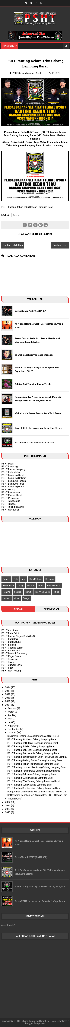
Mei (10, 718)
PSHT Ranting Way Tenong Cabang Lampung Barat (33, 781)
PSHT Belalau (8, 644)
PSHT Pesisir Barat (11, 495)
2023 (8, 805)
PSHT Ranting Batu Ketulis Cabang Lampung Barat (33, 753)
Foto (16, 579)
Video (16, 598)
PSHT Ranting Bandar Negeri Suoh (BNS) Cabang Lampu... (37, 756)
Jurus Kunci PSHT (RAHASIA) (31, 311)
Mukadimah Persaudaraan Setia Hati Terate (38, 413)
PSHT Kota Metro (10, 472)
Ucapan (6, 598)
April (10, 715)
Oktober (12, 732)
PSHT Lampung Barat (12, 475)
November (13, 798)
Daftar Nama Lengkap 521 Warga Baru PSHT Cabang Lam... (38, 795)
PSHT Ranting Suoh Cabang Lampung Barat (29, 784)
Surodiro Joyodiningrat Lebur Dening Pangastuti (41, 886)
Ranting (16, 215)
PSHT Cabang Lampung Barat (29, 1021)
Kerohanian (8, 585)
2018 (8, 694)
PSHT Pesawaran (10, 492)
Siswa (28, 592)
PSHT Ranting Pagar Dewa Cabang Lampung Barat (33, 770)
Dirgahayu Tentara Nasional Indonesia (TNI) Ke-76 (33, 736)
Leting (20, 585)
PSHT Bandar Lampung (13, 469)
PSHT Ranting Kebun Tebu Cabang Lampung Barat (33, 763)
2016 (8, 687)
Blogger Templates (35, 1023)
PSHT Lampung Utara (12, 486)
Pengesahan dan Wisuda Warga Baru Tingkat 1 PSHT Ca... (37, 791)
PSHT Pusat (7, 463)
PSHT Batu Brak (9, 639)
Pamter (31, 585)
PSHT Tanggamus (10, 501)
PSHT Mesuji (8, 489)
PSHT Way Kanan (10, 509)
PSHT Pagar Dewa (11, 656)
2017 (8, 690)
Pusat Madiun (53, 585)
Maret (11, 711)
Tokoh (57, 592)
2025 (8, 812)
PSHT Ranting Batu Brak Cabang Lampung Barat (32, 750)
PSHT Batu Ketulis (11, 641)
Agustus (12, 725)
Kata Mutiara (35, 579)
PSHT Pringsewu (10, 498)
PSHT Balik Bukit (10, 633)
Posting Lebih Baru (13, 245)
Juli (10, 722)
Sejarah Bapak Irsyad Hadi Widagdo (34, 354)
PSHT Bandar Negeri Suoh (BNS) (18, 636)
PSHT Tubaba (8, 504)
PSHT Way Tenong (11, 670)
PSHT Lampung (9, 466)
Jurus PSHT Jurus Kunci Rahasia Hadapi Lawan (40, 901)
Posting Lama (60, 245)
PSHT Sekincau (9, 659)
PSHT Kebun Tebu (10, 650)
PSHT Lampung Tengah (13, 480)
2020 (8, 701)
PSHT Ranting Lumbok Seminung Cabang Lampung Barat (36, 767)
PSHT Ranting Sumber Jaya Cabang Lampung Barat (34, 788)
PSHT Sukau (7, 662)
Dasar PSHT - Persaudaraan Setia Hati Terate (38, 428)
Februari (12, 708)
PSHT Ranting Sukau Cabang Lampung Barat (30, 777)
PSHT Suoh (7, 667)
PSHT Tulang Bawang (12, 506)
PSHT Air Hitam (9, 630)
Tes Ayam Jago (42, 592)
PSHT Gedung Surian (12, 647)
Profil (40, 585)
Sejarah (18, 592)
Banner (6, 579)
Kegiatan (49, 579)
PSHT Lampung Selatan (13, 478)
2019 (8, 697)
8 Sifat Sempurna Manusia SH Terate (34, 442)
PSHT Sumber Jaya (11, 665)
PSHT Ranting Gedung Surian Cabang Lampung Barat (34, 760)
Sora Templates (59, 1021)
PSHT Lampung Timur (12, 483)
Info (24, 579)
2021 (8, 704)
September (14, 729)
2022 (8, 802)
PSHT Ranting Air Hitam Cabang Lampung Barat (32, 739)
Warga (26, 598)
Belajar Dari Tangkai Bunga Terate (33, 384)
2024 (8, 809)
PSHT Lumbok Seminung (14, 653)
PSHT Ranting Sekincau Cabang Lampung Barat (31, 774)
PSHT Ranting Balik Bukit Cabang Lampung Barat (32, 743)
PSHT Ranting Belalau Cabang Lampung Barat (31, 746)
